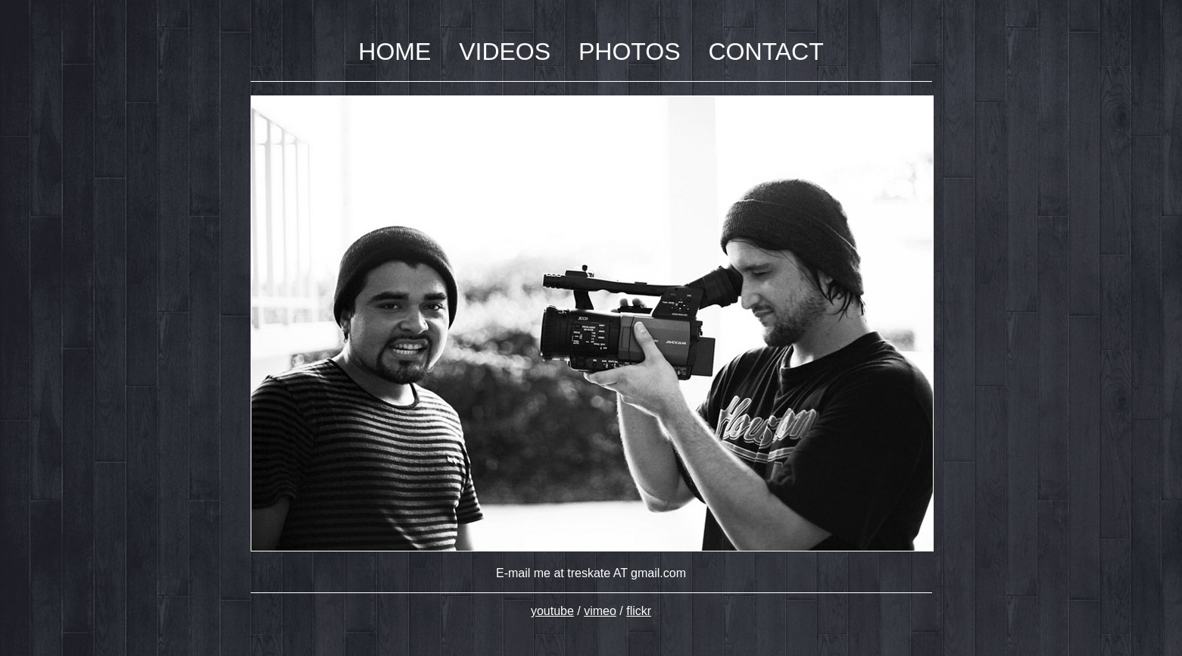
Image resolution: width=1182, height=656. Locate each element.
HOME (394, 51)
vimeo (600, 610)
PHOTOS (630, 51)
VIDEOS (504, 51)
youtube (552, 610)
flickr (638, 610)
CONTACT (765, 51)
